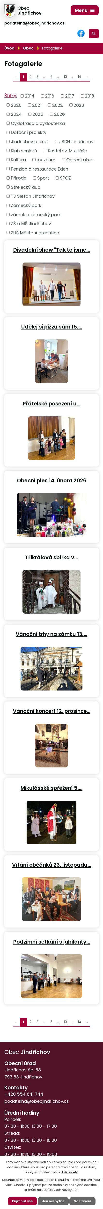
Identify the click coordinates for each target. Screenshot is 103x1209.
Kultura (18, 160)
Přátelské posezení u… (51, 403)
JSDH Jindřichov (76, 142)
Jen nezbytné (53, 1201)
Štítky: (10, 95)
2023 (79, 105)
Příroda (19, 178)
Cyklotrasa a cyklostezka (38, 123)
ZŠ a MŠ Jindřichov (31, 224)
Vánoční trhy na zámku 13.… (51, 633)
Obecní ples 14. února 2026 (51, 480)
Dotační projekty (28, 132)
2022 (57, 105)
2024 (16, 114)
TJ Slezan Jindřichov (33, 196)
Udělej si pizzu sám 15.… (51, 326)
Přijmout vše (22, 1201)
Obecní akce (79, 160)
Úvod (9, 48)
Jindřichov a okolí (30, 142)
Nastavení (82, 1201)
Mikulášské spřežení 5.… (51, 787)
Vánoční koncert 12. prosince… (51, 710)
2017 (69, 96)
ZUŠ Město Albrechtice (35, 233)
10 (65, 76)
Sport (43, 178)
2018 (89, 96)
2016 (49, 96)
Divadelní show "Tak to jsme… (51, 249)
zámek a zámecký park (36, 214)
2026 (59, 114)
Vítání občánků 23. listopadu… (51, 864)
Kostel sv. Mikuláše (67, 151)
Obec (28, 48)
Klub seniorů (24, 151)
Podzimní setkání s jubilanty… (51, 941)
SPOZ (65, 178)
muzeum (46, 160)
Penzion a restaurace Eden (39, 169)
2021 (36, 105)
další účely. (69, 1172)
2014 (29, 96)
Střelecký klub (25, 187)
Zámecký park (26, 205)
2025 (37, 114)
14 (79, 76)
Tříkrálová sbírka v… (51, 557)
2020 (16, 105)
